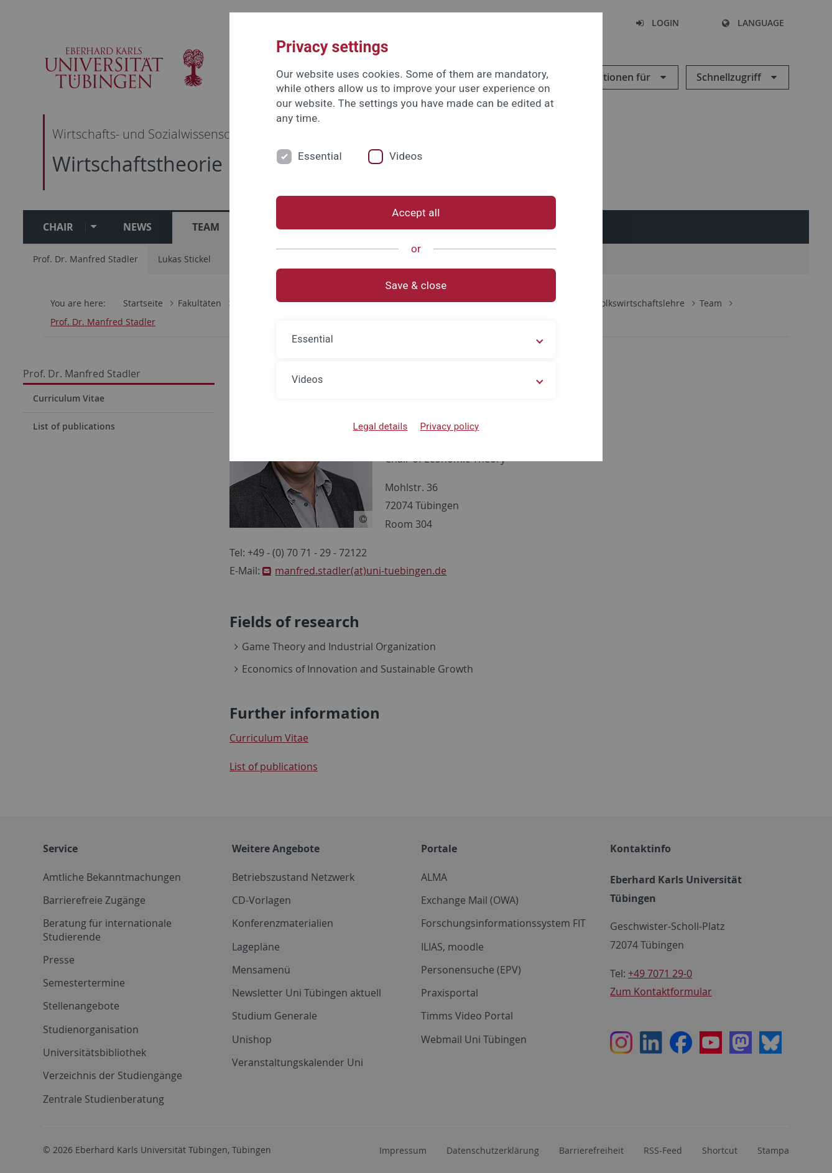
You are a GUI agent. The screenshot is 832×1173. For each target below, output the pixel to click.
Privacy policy (449, 426)
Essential (320, 156)
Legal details (380, 426)
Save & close (416, 285)
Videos (406, 156)
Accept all (416, 212)
